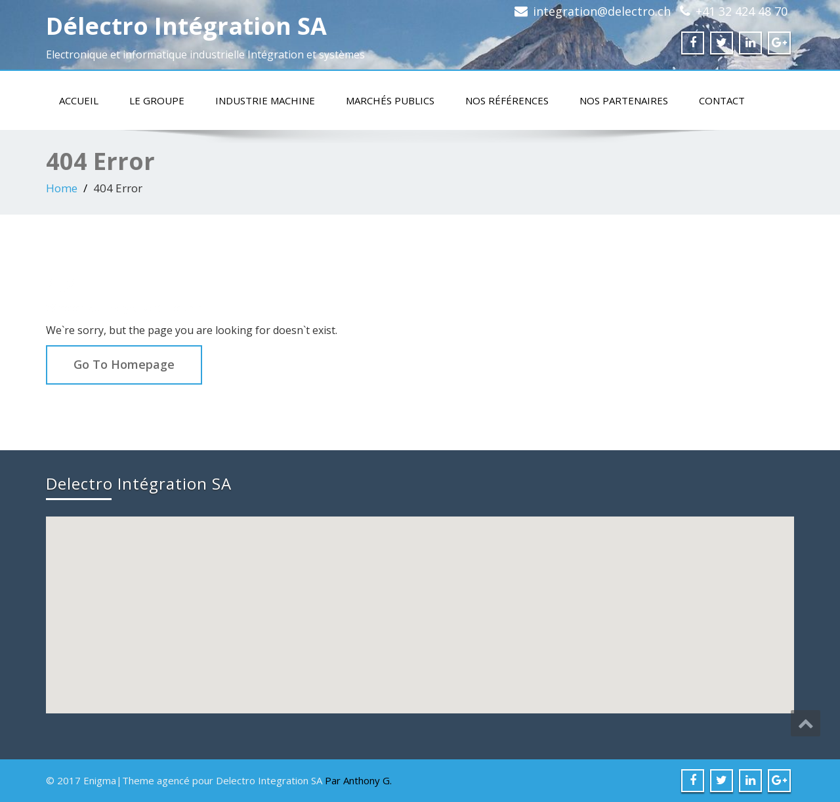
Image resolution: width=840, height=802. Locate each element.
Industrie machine (265, 100)
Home (61, 188)
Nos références (507, 100)
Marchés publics (390, 100)
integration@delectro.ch (602, 11)
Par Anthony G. (358, 780)
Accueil (78, 100)
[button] (421, 603)
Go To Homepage (124, 364)
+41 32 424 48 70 (742, 11)
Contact (722, 100)
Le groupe (156, 100)
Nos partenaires (623, 100)
